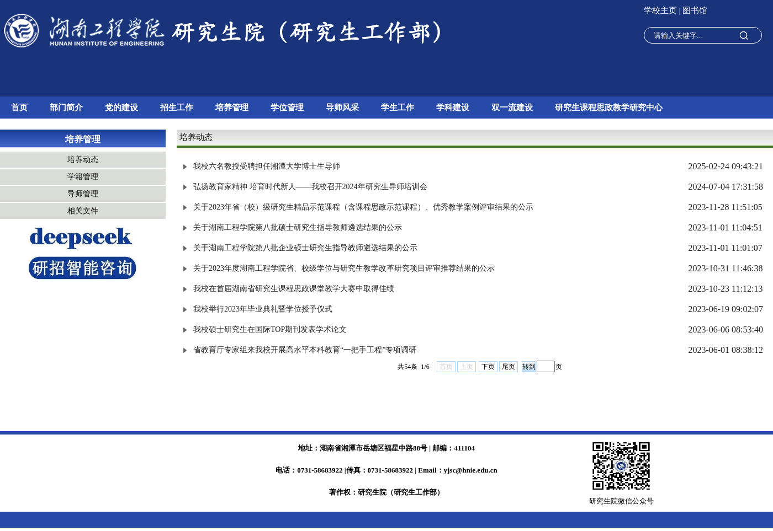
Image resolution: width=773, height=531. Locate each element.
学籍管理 (82, 177)
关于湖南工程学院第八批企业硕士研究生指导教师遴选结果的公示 (305, 248)
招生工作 (176, 107)
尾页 (508, 367)
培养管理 (231, 107)
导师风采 (342, 107)
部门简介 (66, 107)
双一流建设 (512, 107)
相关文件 (82, 211)
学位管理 (287, 107)
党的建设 (121, 107)
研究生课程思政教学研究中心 (609, 107)
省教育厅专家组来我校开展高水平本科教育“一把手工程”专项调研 (304, 350)
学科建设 (452, 107)
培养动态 (82, 159)
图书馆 (694, 10)
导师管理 (82, 194)
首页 (19, 107)
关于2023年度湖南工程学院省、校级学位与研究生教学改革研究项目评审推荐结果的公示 (344, 268)
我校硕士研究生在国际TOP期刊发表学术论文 (270, 329)
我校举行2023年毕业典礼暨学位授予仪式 (262, 309)
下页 (488, 367)
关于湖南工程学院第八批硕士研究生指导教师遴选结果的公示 (297, 227)
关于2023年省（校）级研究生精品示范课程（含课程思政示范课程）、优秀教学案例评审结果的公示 (363, 207)
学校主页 (661, 10)
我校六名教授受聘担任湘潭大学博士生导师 (266, 166)
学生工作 (397, 107)
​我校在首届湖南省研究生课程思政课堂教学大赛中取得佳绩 (293, 289)
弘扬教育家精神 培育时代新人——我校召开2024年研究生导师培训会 (310, 187)
